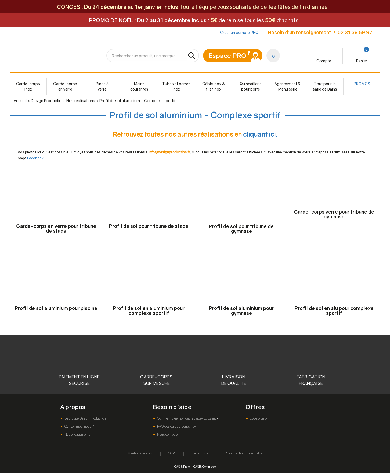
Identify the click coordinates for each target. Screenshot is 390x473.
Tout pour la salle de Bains (325, 86)
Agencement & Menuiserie (288, 86)
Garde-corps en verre (65, 86)
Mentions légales (140, 453)
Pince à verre (102, 86)
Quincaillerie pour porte (251, 86)
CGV (171, 453)
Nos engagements (77, 434)
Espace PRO (227, 55)
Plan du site (199, 453)
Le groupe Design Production (85, 418)
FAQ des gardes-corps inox (176, 426)
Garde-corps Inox (28, 86)
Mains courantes (139, 86)
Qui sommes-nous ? (79, 426)
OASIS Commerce (204, 466)
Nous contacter (167, 434)
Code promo (258, 418)
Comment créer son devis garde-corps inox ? (188, 418)
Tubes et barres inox (176, 86)
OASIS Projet (182, 466)
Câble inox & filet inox (213, 86)
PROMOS (362, 83)
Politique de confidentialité (243, 453)
